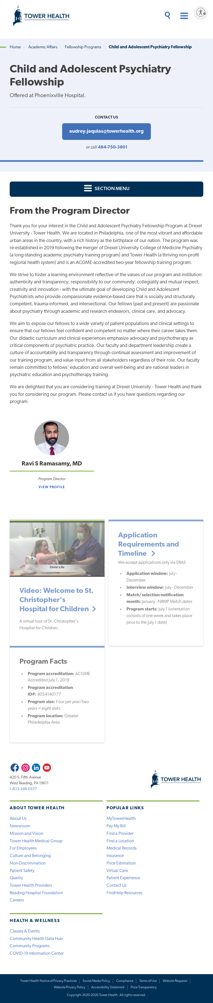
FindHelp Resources (124, 893)
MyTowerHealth (121, 818)
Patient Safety (22, 871)
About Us (18, 818)
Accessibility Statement (108, 987)
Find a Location (120, 841)
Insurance (115, 856)
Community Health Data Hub (36, 939)
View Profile (52, 487)
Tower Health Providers (31, 885)
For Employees (23, 848)
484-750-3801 (112, 147)
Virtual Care (117, 871)
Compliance (124, 981)
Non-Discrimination (27, 863)
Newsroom (20, 826)
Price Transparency (144, 987)
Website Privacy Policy (69, 987)
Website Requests (175, 981)
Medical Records (121, 848)
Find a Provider (120, 833)
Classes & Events (25, 931)
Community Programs (30, 946)
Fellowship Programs (83, 47)
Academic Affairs (42, 47)
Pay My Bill (116, 826)
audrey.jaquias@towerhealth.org (106, 131)
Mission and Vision (26, 833)
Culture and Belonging (30, 856)
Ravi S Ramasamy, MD (52, 464)
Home (15, 47)
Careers (17, 900)
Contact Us (116, 885)
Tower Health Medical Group (36, 841)
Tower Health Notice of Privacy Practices (48, 981)
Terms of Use (148, 981)
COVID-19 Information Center (37, 953)
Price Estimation (121, 863)
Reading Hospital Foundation (36, 893)
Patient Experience (123, 878)
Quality (16, 878)
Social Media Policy (96, 981)
